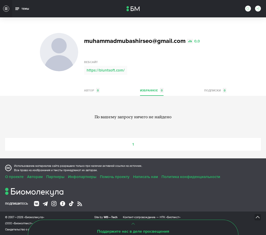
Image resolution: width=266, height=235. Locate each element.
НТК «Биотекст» (170, 217)
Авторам (35, 176)
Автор (92, 90)
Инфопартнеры (82, 176)
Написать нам (145, 176)
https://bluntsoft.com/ (106, 70)
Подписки (215, 90)
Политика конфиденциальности (190, 176)
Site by (106, 217)
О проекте (14, 176)
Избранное (152, 90)
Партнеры (55, 176)
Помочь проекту (115, 176)
